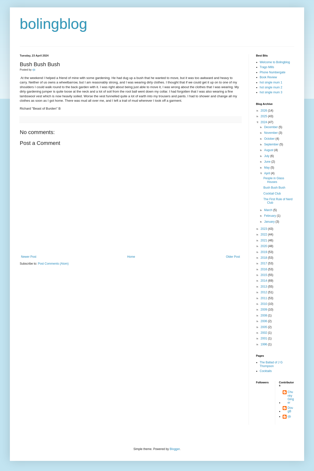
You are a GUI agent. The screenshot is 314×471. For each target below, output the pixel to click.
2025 (264, 116)
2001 (264, 338)
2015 (264, 275)
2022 (264, 234)
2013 (264, 286)
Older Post (233, 256)
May (267, 167)
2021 (264, 240)
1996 (264, 344)
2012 (264, 292)
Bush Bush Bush (274, 187)
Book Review (268, 77)
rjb (289, 416)
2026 (264, 110)
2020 (264, 246)
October (269, 138)
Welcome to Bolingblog (275, 62)
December (271, 127)
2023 (264, 229)
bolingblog (53, 24)
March (268, 210)
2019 (264, 252)
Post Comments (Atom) (53, 263)
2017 (264, 263)
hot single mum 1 (271, 82)
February (270, 215)
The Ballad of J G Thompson (271, 364)
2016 (264, 269)
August (269, 150)
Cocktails (266, 371)
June (267, 161)
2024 (264, 122)
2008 (264, 315)
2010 (264, 304)
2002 (264, 332)
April (267, 173)
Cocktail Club (272, 193)
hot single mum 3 (271, 92)
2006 (264, 321)
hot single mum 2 (271, 87)
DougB (290, 409)
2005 (264, 327)
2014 (264, 280)
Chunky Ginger (291, 397)
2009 (264, 309)
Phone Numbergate (272, 72)
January (269, 221)
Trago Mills (267, 67)
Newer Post (28, 256)
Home (131, 256)
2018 (264, 257)
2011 (264, 298)
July (267, 156)
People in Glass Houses (273, 180)
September (271, 144)
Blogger (175, 449)
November (271, 133)
